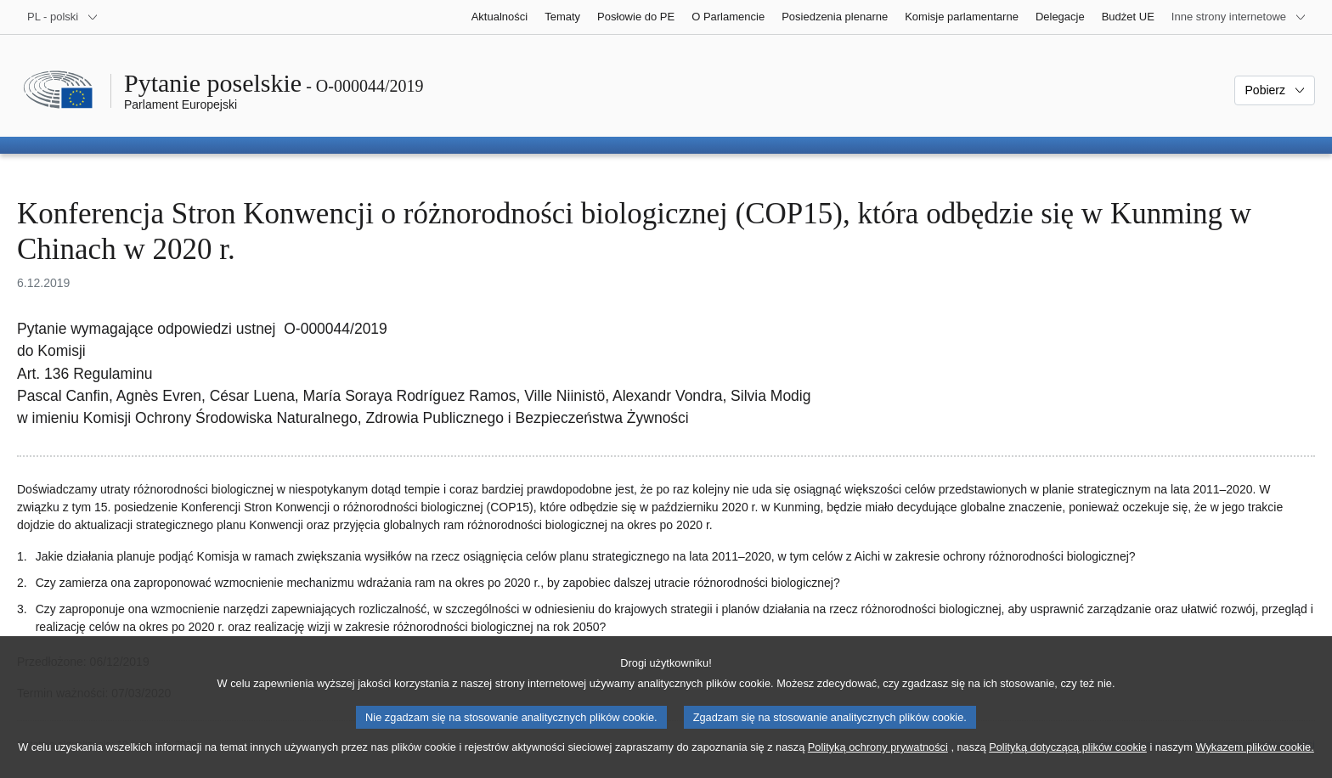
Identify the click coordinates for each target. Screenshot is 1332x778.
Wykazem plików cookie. (1254, 763)
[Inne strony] (1239, 17)
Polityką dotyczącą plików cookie (1068, 763)
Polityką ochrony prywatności (878, 763)
